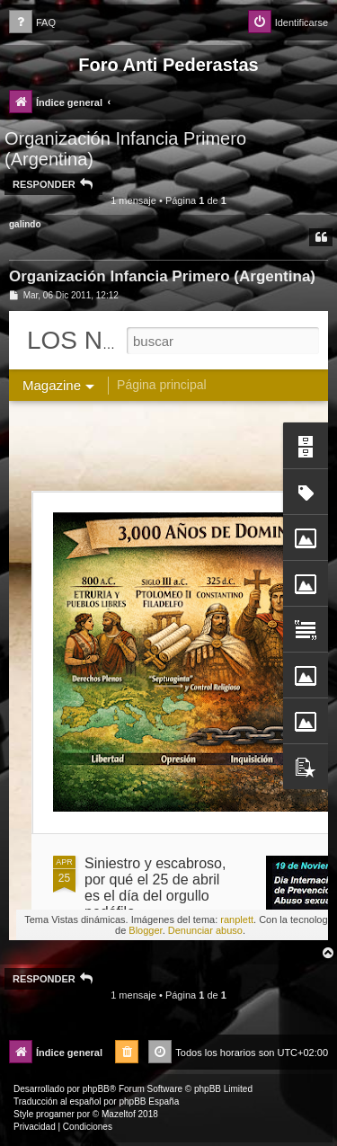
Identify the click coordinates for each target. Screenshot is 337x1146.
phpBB (96, 1089)
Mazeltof (119, 1114)
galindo (25, 224)
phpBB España (149, 1101)
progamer (55, 1114)
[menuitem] (32, 23)
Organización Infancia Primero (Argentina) (125, 149)
